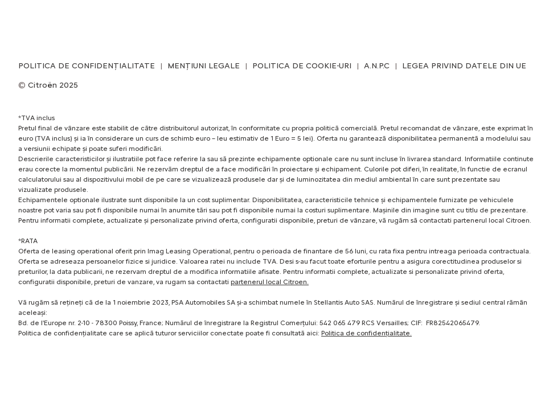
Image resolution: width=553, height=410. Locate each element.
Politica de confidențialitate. (366, 333)
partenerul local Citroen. (270, 282)
